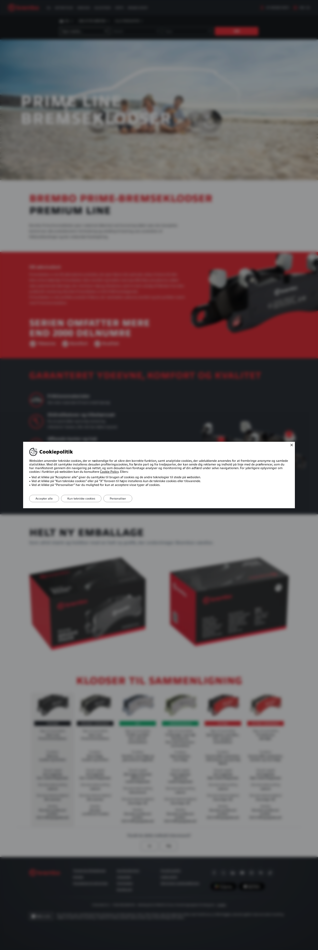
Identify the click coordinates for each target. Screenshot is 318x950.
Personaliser (118, 498)
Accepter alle (44, 498)
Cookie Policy (109, 471)
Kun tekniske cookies (81, 498)
